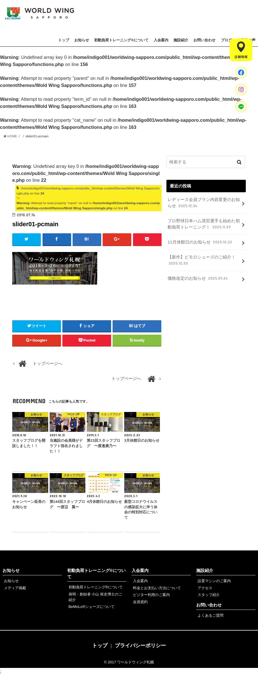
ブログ (226, 40)
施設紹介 (181, 40)
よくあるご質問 (210, 615)
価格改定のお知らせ (198, 278)
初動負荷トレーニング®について (121, 40)
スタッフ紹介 (209, 595)
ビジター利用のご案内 (151, 595)
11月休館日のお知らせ (200, 242)
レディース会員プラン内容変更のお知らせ (204, 203)
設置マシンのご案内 (214, 581)
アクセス (205, 588)
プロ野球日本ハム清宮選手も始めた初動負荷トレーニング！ (204, 224)
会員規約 (140, 602)
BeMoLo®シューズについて (92, 606)
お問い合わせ (204, 40)
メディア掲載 (15, 588)
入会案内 (161, 40)
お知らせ (81, 40)
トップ (63, 40)
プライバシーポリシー (140, 645)
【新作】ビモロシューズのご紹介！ (202, 260)
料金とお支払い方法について (157, 588)
